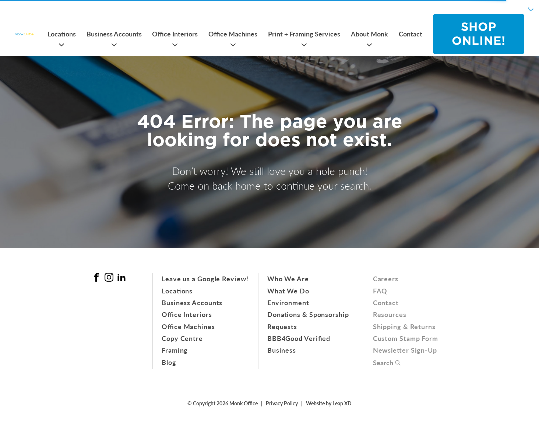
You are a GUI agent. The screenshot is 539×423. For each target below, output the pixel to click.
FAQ (380, 290)
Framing (175, 350)
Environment (288, 302)
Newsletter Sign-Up (405, 350)
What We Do (288, 290)
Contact (410, 33)
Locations (61, 33)
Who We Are (288, 278)
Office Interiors (175, 33)
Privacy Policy (282, 403)
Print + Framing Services (304, 33)
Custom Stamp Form (405, 338)
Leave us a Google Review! (205, 278)
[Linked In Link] (121, 277)
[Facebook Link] (96, 277)
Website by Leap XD (329, 403)
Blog (169, 362)
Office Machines (232, 33)
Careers (385, 278)
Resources (389, 314)
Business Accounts (114, 33)
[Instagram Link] (109, 277)
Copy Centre (182, 338)
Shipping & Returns (404, 326)
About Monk (369, 33)
